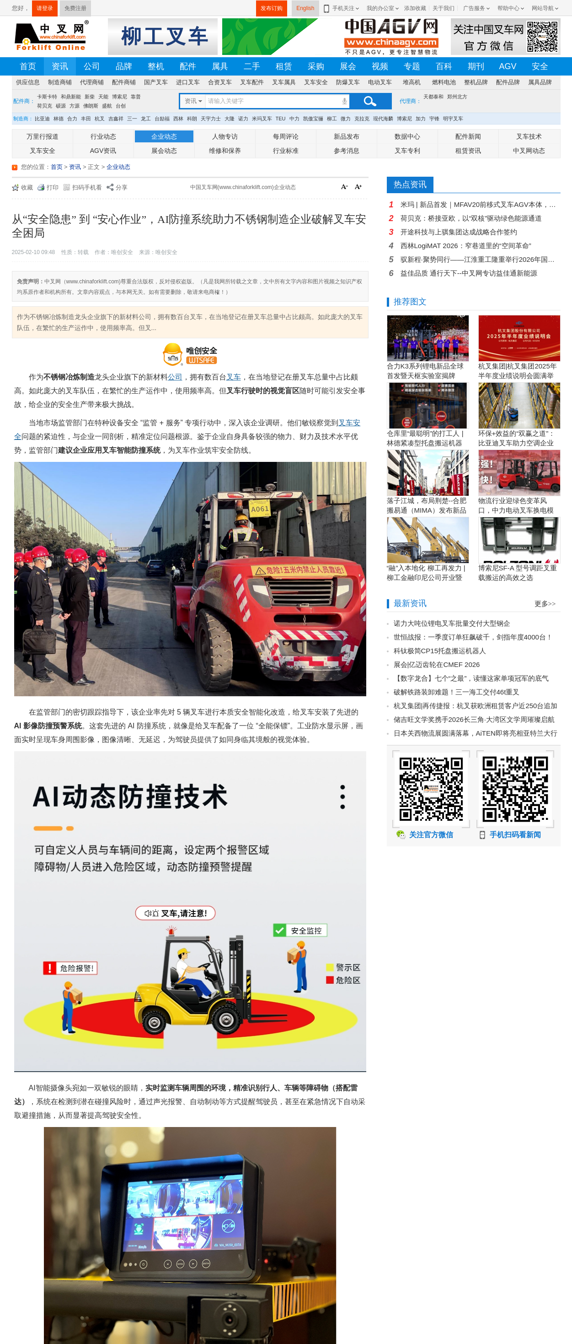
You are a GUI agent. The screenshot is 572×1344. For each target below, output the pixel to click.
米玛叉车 (262, 118)
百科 (444, 66)
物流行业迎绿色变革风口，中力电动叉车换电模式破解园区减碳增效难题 (516, 510)
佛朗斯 (90, 105)
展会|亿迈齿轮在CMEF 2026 (437, 664)
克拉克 (361, 118)
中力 (294, 118)
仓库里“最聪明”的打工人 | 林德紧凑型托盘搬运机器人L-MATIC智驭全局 (425, 442)
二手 (252, 66)
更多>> (545, 603)
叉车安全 (316, 82)
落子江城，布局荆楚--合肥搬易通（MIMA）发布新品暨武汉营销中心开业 (427, 510)
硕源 (61, 105)
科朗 (192, 118)
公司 (92, 66)
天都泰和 (433, 96)
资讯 (60, 66)
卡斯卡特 (47, 96)
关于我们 (443, 8)
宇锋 (434, 118)
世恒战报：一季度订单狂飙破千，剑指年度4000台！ (473, 637)
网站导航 (543, 8)
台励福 (162, 118)
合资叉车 (220, 82)
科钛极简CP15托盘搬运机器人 (440, 651)
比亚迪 (42, 118)
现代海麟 (383, 118)
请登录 (45, 8)
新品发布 (346, 136)
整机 (156, 66)
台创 (121, 105)
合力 (72, 118)
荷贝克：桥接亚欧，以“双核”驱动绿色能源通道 (471, 218)
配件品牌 (508, 82)
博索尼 (119, 96)
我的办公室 (380, 8)
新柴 (90, 96)
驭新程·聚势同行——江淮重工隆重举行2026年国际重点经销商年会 (481, 259)
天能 (103, 96)
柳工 (332, 118)
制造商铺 (60, 82)
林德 (58, 118)
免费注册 (75, 8)
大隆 (230, 118)
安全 (540, 66)
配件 (188, 66)
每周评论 (286, 136)
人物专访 (225, 136)
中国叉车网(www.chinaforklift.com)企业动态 (243, 187)
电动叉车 (380, 82)
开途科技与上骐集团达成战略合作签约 (459, 232)
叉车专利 (407, 150)
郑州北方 (457, 96)
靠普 (136, 96)
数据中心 (407, 136)
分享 (122, 187)
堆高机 (412, 82)
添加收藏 (415, 8)
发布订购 (272, 8)
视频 (380, 66)
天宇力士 (211, 118)
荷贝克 (44, 105)
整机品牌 (476, 82)
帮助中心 (508, 8)
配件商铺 (124, 82)
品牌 (124, 66)
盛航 (107, 105)
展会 (348, 66)
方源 (74, 105)
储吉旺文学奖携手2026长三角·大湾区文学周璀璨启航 (474, 719)
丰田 (86, 118)
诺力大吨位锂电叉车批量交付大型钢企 (452, 623)
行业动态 (103, 136)
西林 (178, 118)
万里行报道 (43, 136)
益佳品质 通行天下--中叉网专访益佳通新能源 (469, 273)
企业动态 (164, 136)
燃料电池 (444, 82)
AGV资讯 (103, 150)
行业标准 (286, 150)
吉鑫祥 (115, 118)
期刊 (476, 66)
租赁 (284, 66)
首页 (28, 66)
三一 (132, 118)
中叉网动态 (529, 150)
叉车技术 (529, 136)
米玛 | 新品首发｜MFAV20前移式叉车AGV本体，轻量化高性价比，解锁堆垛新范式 (481, 204)
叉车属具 (284, 82)
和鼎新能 (71, 96)
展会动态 (164, 150)
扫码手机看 (87, 187)
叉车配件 (252, 82)
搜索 (369, 101)
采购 (316, 66)
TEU (281, 118)
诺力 (243, 118)
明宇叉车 (453, 118)
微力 (346, 118)
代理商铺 (92, 82)
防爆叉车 (348, 82)
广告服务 (474, 8)
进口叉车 (188, 82)
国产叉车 (156, 82)
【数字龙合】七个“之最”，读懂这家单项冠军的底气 (471, 678)
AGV (507, 66)
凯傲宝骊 (313, 118)
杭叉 (100, 118)
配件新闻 (468, 136)
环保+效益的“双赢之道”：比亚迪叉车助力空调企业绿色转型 (517, 442)
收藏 (27, 187)
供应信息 (28, 82)
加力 (421, 118)
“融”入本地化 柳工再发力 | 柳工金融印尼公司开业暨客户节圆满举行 (426, 577)
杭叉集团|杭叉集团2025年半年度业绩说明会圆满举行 (517, 375)
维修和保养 (225, 150)
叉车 (233, 377)
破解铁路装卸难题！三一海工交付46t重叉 (457, 692)
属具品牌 (540, 82)
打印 (53, 187)
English (305, 8)
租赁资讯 (468, 150)
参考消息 (346, 150)
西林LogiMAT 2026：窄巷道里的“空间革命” (466, 245)
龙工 (146, 118)
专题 (412, 66)
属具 (220, 66)
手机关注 (341, 8)
